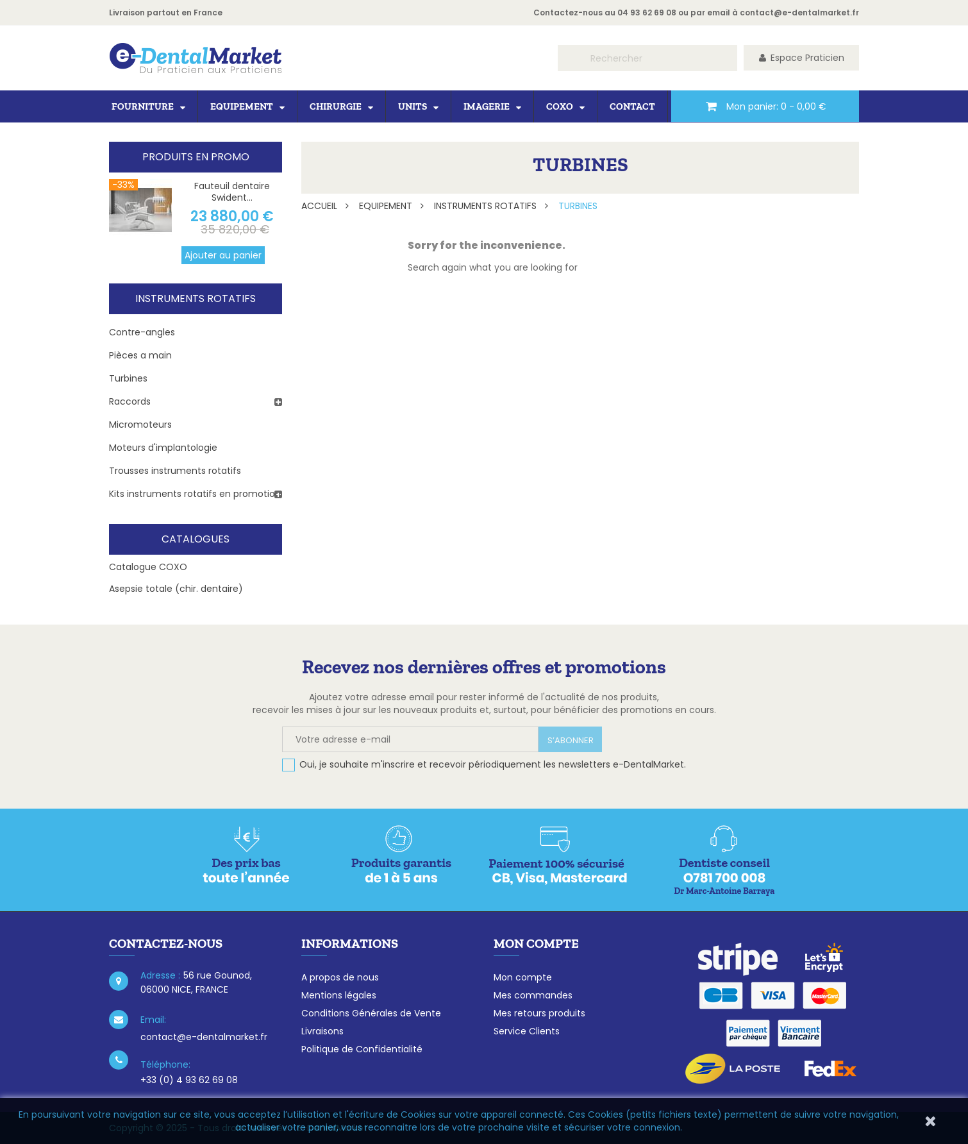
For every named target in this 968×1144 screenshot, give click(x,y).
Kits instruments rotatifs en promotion (195, 493)
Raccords (130, 401)
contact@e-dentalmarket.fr (799, 12)
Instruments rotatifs (195, 298)
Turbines (128, 378)
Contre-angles (142, 332)
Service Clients (527, 1031)
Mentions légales (338, 995)
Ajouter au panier (223, 255)
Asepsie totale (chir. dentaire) (176, 588)
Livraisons (322, 1031)
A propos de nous (340, 977)
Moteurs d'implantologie (163, 447)
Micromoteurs (140, 424)
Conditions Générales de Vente (371, 1013)
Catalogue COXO (148, 566)
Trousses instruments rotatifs (175, 470)
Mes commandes (533, 995)
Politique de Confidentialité (361, 1049)
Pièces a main (140, 355)
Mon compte (523, 977)
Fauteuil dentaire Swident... (232, 192)
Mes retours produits (539, 1013)
